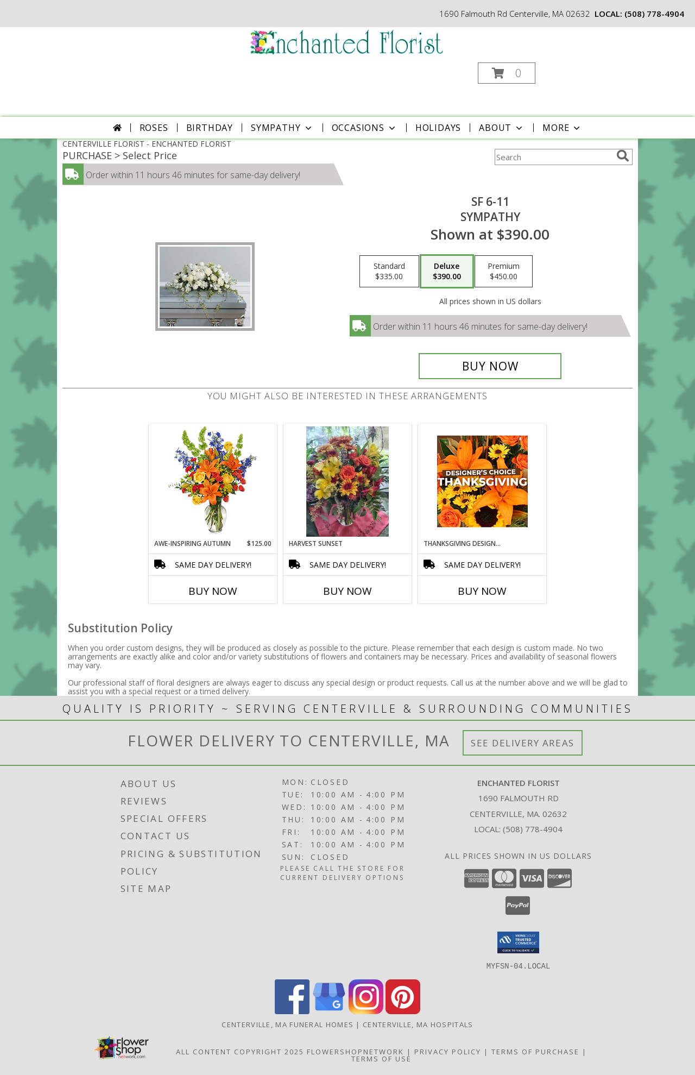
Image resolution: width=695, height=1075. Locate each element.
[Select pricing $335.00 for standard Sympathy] (389, 271)
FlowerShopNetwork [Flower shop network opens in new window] (355, 1051)
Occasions (364, 128)
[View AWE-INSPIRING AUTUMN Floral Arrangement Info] (213, 481)
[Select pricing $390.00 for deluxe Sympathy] (446, 271)
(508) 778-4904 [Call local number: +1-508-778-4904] (654, 13)
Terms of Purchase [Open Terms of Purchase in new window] (535, 1051)
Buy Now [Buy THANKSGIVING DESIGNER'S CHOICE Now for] (482, 591)
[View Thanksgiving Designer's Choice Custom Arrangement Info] (482, 481)
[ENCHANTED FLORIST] (347, 41)
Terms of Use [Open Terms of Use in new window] (381, 1058)
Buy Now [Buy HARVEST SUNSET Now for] (347, 591)
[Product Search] (553, 157)
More (562, 128)
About (502, 128)
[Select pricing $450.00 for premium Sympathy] (503, 271)
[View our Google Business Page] (329, 1010)
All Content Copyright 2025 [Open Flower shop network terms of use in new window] (240, 1051)
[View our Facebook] (292, 1010)
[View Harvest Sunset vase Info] (347, 481)
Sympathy (282, 128)
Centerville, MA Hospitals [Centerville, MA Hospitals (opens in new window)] (418, 1024)
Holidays (438, 128)
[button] (506, 73)
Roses (154, 128)
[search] (623, 155)
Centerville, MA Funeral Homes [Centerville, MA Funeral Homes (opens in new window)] (287, 1024)
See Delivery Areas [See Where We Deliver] (522, 743)
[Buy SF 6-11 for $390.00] (490, 366)
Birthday (209, 128)
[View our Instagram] (366, 1010)
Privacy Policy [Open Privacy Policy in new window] (447, 1051)
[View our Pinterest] (403, 1010)
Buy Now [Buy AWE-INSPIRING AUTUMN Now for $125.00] (212, 591)
